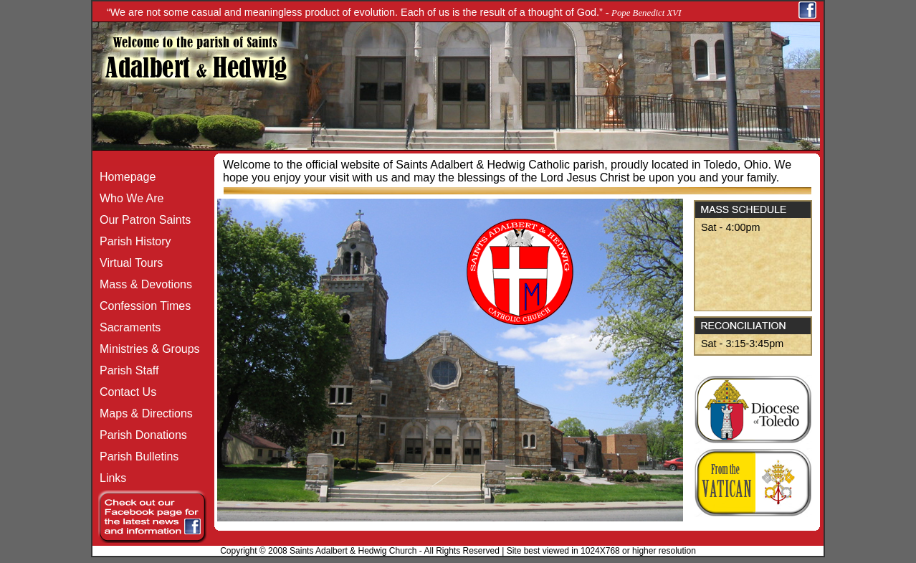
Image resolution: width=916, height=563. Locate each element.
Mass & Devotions (142, 284)
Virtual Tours (127, 263)
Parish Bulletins (135, 456)
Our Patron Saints (141, 220)
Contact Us (124, 392)
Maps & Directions (142, 413)
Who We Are (128, 198)
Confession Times (141, 306)
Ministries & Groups (146, 349)
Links (109, 478)
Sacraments (126, 327)
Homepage (124, 177)
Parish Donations (139, 435)
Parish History (131, 241)
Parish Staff (125, 370)
